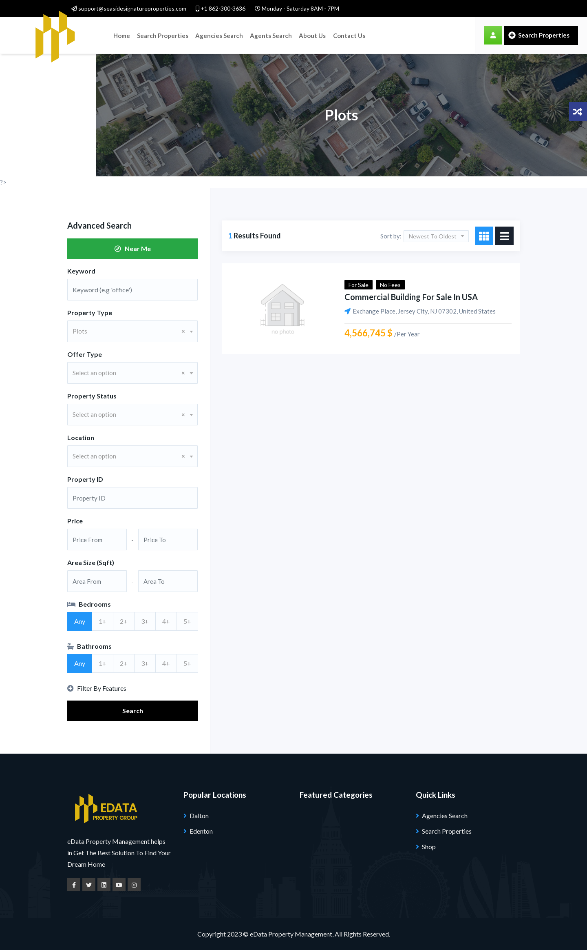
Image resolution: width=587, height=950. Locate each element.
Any (79, 621)
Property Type (89, 312)
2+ (124, 621)
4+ (166, 621)
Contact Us (347, 35)
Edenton (201, 831)
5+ (187, 621)
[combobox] (132, 331)
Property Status (92, 396)
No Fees (390, 284)
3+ (145, 621)
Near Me (133, 248)
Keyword (81, 271)
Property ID (85, 479)
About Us (310, 35)
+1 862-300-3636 (220, 8)
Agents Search (270, 35)
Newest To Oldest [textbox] (433, 236)
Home (121, 35)
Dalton (199, 815)
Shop (429, 846)
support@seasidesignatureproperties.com (128, 8)
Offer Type (84, 354)
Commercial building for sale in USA (411, 297)
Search (132, 710)
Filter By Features (96, 688)
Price (75, 521)
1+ (102, 621)
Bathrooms (89, 646)
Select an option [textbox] (129, 373)
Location (80, 437)
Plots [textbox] (129, 331)
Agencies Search (218, 35)
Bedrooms (89, 604)
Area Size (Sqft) (90, 562)
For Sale (359, 284)
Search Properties (162, 35)
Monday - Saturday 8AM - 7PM (297, 8)
